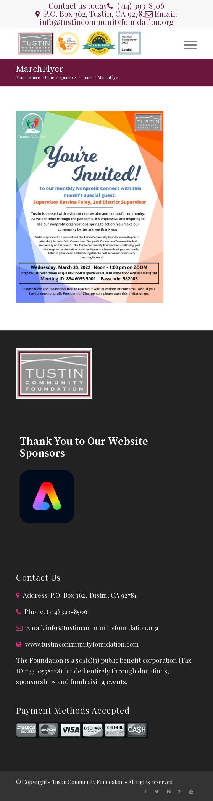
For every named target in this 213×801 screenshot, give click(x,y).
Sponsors (67, 77)
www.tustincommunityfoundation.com (82, 644)
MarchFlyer (39, 69)
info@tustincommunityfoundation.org (106, 21)
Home (48, 77)
